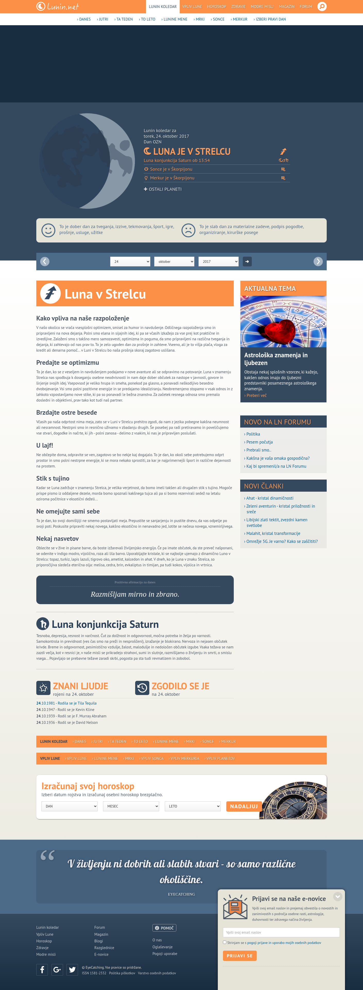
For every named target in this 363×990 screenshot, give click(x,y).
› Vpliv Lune (76, 758)
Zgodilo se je (181, 686)
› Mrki (199, 19)
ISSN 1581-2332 (94, 973)
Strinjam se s (274, 970)
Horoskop (216, 6)
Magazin (287, 6)
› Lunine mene (174, 19)
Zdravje (238, 6)
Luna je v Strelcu (217, 151)
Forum (306, 6)
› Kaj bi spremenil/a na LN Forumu (275, 466)
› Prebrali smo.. (257, 450)
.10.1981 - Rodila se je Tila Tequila (66, 703)
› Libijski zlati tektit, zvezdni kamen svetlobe (275, 522)
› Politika (252, 434)
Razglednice (104, 947)
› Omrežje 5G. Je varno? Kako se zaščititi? (281, 541)
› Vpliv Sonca (151, 758)
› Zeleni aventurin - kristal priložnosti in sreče (279, 508)
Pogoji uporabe (164, 953)
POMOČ (167, 928)
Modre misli (262, 6)
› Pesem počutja (258, 442)
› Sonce (217, 19)
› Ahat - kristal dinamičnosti (268, 498)
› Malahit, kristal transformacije (272, 533)
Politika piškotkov (122, 973)
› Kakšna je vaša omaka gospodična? (277, 458)
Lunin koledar (163, 6)
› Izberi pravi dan (270, 19)
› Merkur (239, 19)
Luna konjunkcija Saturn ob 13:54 (217, 160)
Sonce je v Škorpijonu (217, 169)
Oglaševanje (162, 946)
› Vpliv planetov (219, 758)
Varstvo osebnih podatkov (157, 973)
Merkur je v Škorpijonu (217, 177)
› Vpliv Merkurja (184, 758)
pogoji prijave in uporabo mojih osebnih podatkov (284, 970)
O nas (157, 939)
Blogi (98, 941)
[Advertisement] (181, 64)
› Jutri (102, 19)
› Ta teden (123, 19)
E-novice (101, 954)
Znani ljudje (80, 686)
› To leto (147, 19)
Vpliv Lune (192, 6)
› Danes (84, 19)
